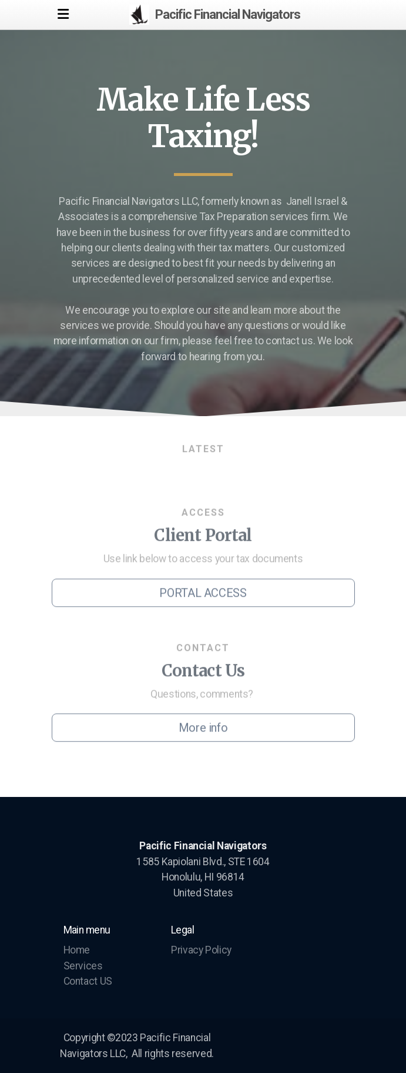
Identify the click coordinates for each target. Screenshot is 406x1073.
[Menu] (63, 14)
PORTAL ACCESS (202, 594)
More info (203, 729)
